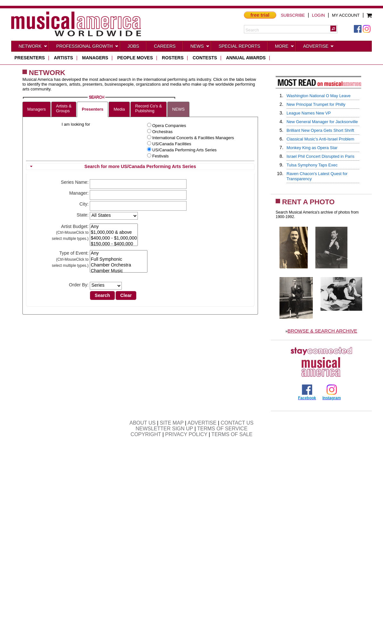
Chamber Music (118, 271)
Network (33, 47)
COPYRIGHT (145, 434)
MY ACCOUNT (346, 15)
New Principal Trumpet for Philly (316, 104)
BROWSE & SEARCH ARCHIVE (322, 331)
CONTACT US (237, 423)
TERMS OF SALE (232, 434)
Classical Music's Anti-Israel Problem (320, 139)
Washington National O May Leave (319, 95)
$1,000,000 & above (113, 232)
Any (113, 227)
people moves (135, 57)
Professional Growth (87, 47)
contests (205, 57)
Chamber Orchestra (118, 265)
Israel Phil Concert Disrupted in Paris (320, 156)
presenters (29, 57)
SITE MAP (172, 423)
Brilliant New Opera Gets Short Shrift (320, 130)
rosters (173, 57)
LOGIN (318, 15)
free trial (260, 15)
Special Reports (239, 46)
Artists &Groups (63, 108)
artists (63, 57)
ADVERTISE (201, 423)
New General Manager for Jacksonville (322, 121)
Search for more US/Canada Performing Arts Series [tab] (112, 166)
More (284, 47)
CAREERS (165, 46)
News (200, 47)
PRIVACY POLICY (186, 434)
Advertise (318, 47)
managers (95, 57)
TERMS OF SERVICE (222, 428)
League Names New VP (309, 113)
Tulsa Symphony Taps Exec (312, 165)
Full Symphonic (118, 259)
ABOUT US (142, 423)
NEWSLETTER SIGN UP (164, 428)
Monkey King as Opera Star (312, 147)
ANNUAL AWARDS (246, 57)
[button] (333, 28)
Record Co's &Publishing (148, 108)
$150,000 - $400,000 (113, 244)
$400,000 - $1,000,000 (113, 238)
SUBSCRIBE (293, 15)
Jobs (133, 46)
